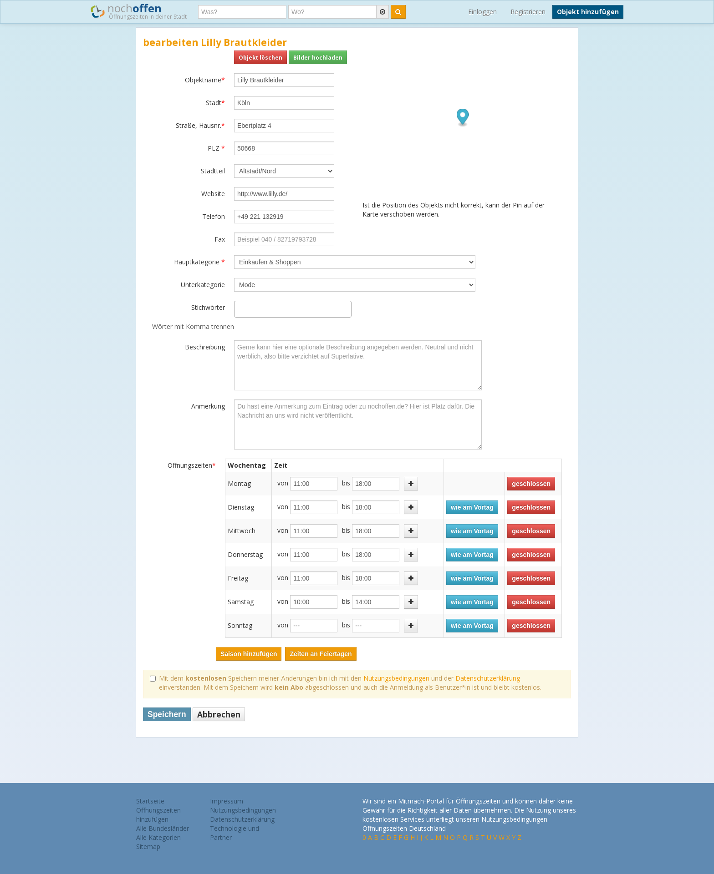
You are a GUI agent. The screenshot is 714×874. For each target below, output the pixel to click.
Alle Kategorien (158, 837)
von (282, 483)
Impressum (226, 801)
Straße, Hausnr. (200, 125)
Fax (219, 239)
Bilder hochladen (317, 57)
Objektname (205, 80)
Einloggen (482, 11)
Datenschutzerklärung (487, 678)
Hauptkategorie (199, 262)
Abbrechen (218, 714)
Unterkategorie (203, 284)
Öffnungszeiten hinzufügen (158, 814)
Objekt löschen (260, 57)
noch (139, 10)
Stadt (215, 102)
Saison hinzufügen (248, 653)
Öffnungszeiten (192, 465)
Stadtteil (213, 171)
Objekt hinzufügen (588, 11)
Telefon (213, 216)
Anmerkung (208, 406)
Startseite (150, 801)
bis (346, 483)
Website (213, 193)
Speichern (167, 714)
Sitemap (148, 846)
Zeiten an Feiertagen (321, 653)
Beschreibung (205, 347)
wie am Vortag (472, 507)
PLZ (216, 148)
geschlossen (531, 483)
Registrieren (528, 11)
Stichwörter (208, 307)
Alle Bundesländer (162, 828)
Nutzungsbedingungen (396, 678)
